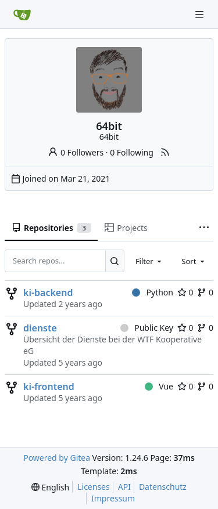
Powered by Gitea (56, 457)
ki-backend (48, 292)
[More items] (204, 228)
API (124, 486)
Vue (159, 386)
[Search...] (114, 261)
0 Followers (75, 152)
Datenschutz (163, 486)
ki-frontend (48, 386)
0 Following (131, 152)
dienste (40, 328)
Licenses (93, 486)
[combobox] (149, 261)
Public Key (146, 327)
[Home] (22, 14)
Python (152, 292)
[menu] (50, 487)
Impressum (113, 498)
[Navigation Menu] (200, 14)
